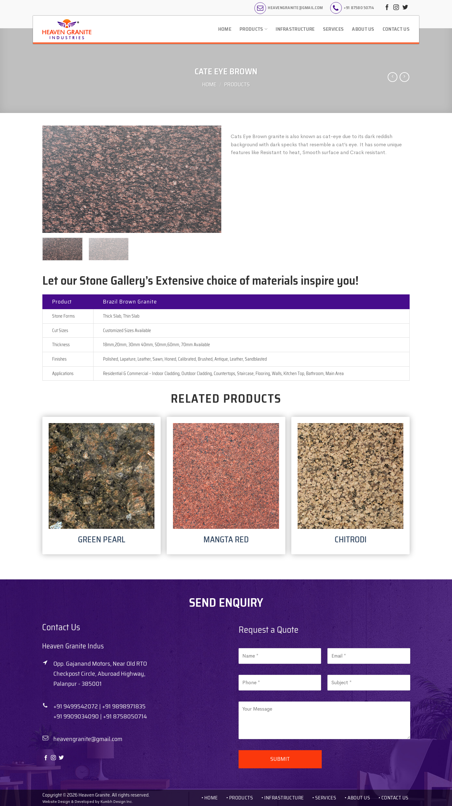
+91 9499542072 (75, 706)
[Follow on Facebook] (387, 8)
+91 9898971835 (124, 706)
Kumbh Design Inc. (116, 801)
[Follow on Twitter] (405, 8)
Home (224, 29)
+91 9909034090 (76, 716)
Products (253, 29)
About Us (363, 29)
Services (333, 29)
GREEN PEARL (101, 539)
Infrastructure (295, 29)
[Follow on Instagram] (396, 8)
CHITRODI (351, 539)
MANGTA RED (226, 539)
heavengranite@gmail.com (87, 739)
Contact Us (396, 29)
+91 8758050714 (125, 716)
